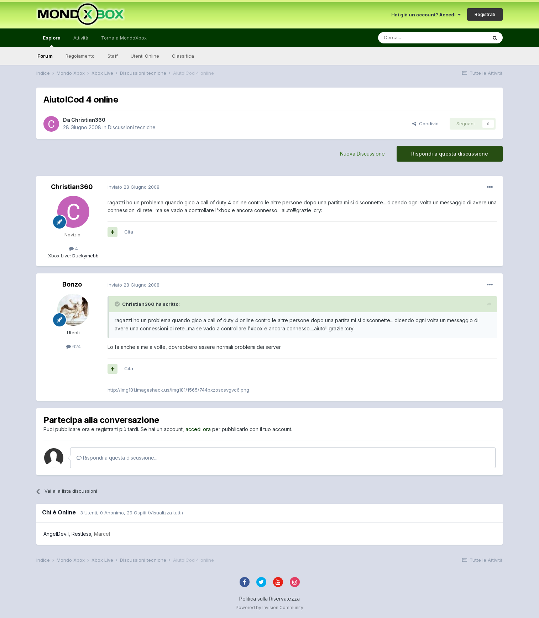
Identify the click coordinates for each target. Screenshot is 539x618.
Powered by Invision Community (269, 607)
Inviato (133, 187)
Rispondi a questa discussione (449, 154)
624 (73, 346)
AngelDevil (56, 534)
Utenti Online (145, 56)
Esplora (52, 41)
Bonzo (72, 284)
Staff (113, 56)
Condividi (426, 123)
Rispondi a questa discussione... (117, 458)
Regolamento (80, 56)
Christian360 (88, 120)
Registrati (485, 14)
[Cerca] (411, 37)
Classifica (183, 56)
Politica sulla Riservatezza (269, 599)
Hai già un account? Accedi (426, 14)
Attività (80, 38)
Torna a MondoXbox (124, 38)
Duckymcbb (85, 255)
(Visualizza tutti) (165, 512)
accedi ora (198, 429)
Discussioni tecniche (132, 127)
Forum (45, 56)
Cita (128, 232)
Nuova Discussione (362, 154)
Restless (81, 534)
